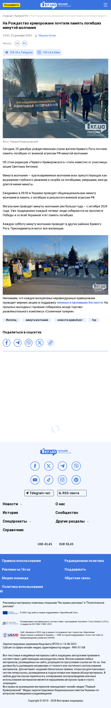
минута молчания (37, 319)
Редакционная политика (84, 561)
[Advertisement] (55, 380)
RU (24, 43)
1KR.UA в (21, 52)
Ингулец (11, 319)
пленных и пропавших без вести (80, 302)
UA (17, 43)
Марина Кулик (47, 35)
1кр (94, 319)
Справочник (13, 530)
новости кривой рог (70, 319)
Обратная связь (77, 578)
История (10, 512)
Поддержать (11, 5)
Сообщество (67, 512)
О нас (60, 504)
